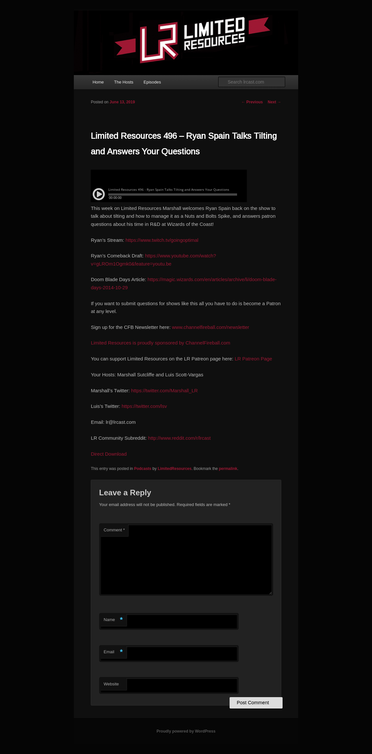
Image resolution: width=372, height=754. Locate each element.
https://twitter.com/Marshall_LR (164, 390)
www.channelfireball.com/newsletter (210, 327)
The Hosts (123, 82)
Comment (114, 529)
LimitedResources (175, 468)
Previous (252, 102)
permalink (228, 468)
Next (274, 102)
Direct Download (108, 454)
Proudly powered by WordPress (185, 731)
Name (113, 620)
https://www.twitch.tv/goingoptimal (162, 240)
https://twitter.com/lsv (144, 406)
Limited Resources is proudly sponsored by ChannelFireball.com (160, 342)
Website (111, 684)
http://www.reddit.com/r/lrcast (179, 438)
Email (113, 652)
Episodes (152, 82)
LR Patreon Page (253, 358)
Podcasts (142, 468)
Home (98, 82)
